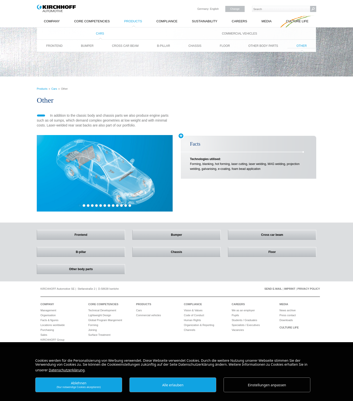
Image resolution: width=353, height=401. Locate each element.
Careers (239, 21)
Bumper (87, 46)
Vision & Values (193, 310)
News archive (287, 310)
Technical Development (102, 310)
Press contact (287, 315)
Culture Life (297, 21)
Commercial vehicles (239, 33)
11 (121, 205)
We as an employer (243, 310)
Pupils (235, 315)
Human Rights (192, 320)
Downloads (286, 320)
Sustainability (204, 21)
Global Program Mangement (105, 320)
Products (133, 21)
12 (125, 205)
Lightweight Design (99, 315)
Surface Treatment (99, 334)
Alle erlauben (173, 385)
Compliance (166, 21)
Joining (92, 329)
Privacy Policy (308, 288)
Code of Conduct (194, 315)
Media (267, 21)
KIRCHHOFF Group (52, 339)
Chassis (195, 46)
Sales (43, 334)
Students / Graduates (244, 320)
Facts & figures (49, 320)
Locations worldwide (52, 325)
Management (48, 310)
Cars (100, 33)
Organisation (48, 315)
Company (52, 21)
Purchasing (47, 329)
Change (235, 8)
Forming (93, 325)
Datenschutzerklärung (67, 370)
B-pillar (163, 46)
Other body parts (263, 46)
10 (117, 205)
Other (301, 46)
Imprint (289, 288)
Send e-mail (273, 288)
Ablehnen (79, 385)
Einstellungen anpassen (267, 385)
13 (129, 205)
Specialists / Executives (246, 325)
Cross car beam (125, 46)
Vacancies (238, 329)
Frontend (54, 46)
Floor (225, 46)
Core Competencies (92, 21)
